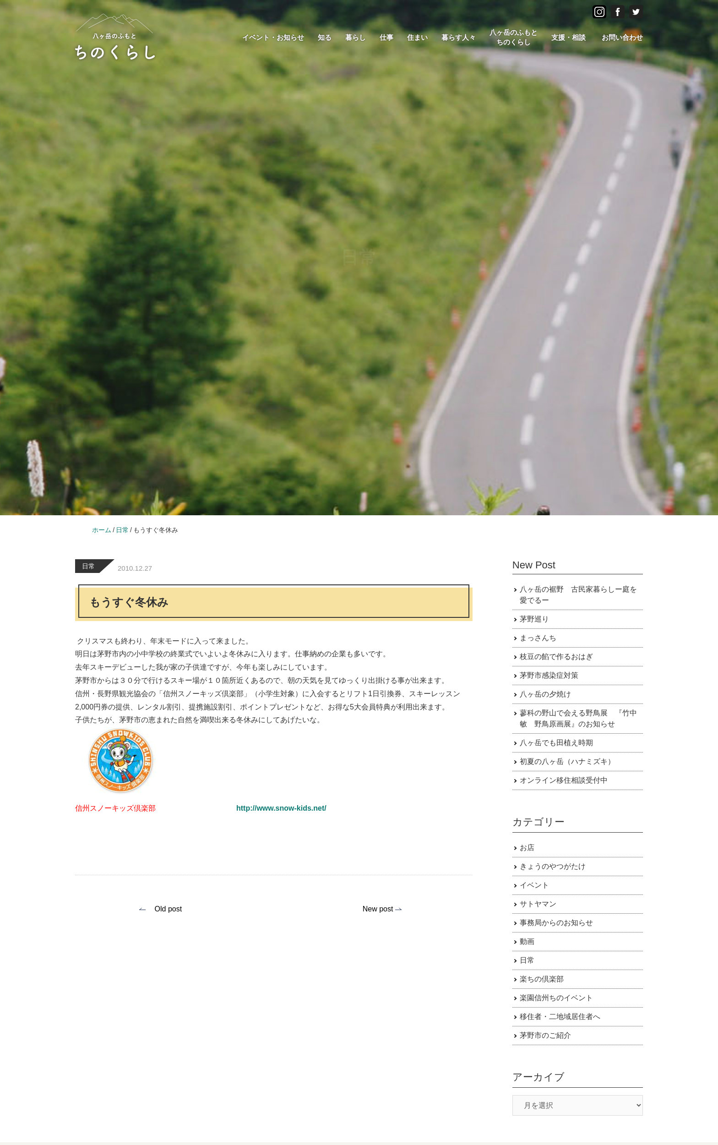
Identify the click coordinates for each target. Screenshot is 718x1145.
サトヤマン (538, 904)
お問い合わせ (622, 37)
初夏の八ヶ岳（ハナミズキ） (567, 761)
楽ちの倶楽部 (542, 979)
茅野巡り (534, 619)
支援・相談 (568, 37)
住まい (417, 37)
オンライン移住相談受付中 (564, 780)
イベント (534, 885)
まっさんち (538, 638)
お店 (527, 847)
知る (325, 37)
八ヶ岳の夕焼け (545, 694)
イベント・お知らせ (273, 37)
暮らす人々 (458, 37)
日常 (88, 566)
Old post (168, 909)
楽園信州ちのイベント (556, 998)
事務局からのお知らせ (556, 923)
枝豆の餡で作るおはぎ (556, 656)
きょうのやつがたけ (553, 866)
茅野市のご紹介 (545, 1035)
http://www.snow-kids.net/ (281, 808)
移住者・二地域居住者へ (560, 1016)
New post (378, 909)
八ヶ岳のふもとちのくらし (514, 37)
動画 (527, 941)
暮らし (355, 37)
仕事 (386, 37)
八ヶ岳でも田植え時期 (556, 743)
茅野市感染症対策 (549, 675)
